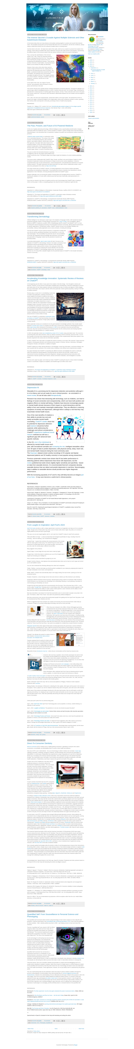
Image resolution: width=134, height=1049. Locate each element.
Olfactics (98, 44)
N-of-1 (38, 1022)
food (41, 734)
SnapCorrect (78, 793)
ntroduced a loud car (42, 651)
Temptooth (37, 822)
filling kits (63, 819)
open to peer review (46, 241)
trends (66, 207)
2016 (91, 98)
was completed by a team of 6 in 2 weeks (53, 333)
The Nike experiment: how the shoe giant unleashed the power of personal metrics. (54, 991)
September (93, 67)
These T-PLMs (63, 221)
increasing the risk (58, 446)
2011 (91, 108)
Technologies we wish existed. (41, 711)
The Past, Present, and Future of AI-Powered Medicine (50, 126)
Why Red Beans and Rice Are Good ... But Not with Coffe (48, 995)
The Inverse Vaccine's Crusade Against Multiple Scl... (98, 70)
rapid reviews (33, 327)
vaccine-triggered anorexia (69, 973)
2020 (91, 90)
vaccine (42, 117)
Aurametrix (100, 36)
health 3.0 (46, 905)
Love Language (65, 664)
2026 (91, 60)
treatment (33, 426)
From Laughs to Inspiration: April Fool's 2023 (46, 525)
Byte (54, 793)
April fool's (33, 734)
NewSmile (63, 793)
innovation (39, 378)
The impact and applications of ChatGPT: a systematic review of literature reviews (55, 369)
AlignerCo (57, 793)
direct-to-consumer (40, 905)
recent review (31, 395)
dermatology (44, 269)
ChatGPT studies (41, 421)
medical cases (99, 49)
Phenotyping (43, 1022)
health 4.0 (51, 905)
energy (37, 734)
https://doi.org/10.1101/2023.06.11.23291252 (64, 200)
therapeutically (56, 395)
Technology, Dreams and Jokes (42, 720)
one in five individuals (42, 442)
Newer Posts (30, 1028)
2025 (91, 62)
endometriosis (30, 975)
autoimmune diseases (35, 117)
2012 (91, 106)
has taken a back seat (51, 978)
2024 (91, 64)
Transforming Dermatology (38, 217)
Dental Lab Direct (50, 824)
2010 (91, 110)
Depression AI (33, 387)
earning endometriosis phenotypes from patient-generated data (60, 1004)
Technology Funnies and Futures (42, 716)
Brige (43, 822)
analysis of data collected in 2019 (42, 795)
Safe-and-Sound (31, 820)
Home (56, 1028)
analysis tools (80, 958)
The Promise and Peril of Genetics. (40, 1008)
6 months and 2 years (37, 325)
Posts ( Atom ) (36, 1031)
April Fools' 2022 (38, 703)
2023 (91, 66)
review (48, 269)
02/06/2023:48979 (31, 262)
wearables (52, 516)
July (92, 73)
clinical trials (33, 1022)
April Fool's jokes (31, 528)
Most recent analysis (36, 802)
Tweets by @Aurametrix (93, 118)
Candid (44, 783)
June (92, 75)
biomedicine (44, 207)
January (93, 83)
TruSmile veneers (64, 827)
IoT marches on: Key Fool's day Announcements (46, 725)
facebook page (96, 50)
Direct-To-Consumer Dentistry (39, 743)
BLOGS (90, 44)
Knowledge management (47, 378)
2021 (91, 88)
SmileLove (69, 793)
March (92, 81)
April (92, 79)
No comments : (47, 114)
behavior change (36, 516)
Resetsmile (68, 822)
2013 (91, 104)
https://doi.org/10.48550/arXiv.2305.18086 (50, 196)
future (53, 207)
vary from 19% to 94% (46, 841)
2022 (91, 86)
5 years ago (78, 751)
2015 (91, 100)
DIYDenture (51, 820)
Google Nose (38, 587)
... (77, 722)
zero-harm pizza (50, 620)
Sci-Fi (95, 46)
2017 (91, 96)
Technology (90, 46)
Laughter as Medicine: (39, 708)
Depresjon (33, 453)
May (92, 77)
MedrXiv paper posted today (35, 136)
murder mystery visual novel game (36, 675)
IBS (102, 44)
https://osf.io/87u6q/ (51, 166)
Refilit (41, 820)
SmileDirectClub (35, 783)
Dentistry (33, 905)
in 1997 (55, 327)
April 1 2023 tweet (58, 613)
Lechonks (37, 683)
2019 (91, 92)
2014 (91, 102)
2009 (91, 112)
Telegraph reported (32, 625)
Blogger (75, 1045)
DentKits (59, 825)
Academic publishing (35, 207)
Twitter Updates (91, 52)
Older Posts (81, 1028)
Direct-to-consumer (32, 746)
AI (40, 207)
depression (47, 516)
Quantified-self (49, 1022)
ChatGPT (50, 207)
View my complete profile (94, 54)
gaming (43, 734)
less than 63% (38, 842)
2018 (91, 94)
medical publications (59, 207)
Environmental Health (93, 47)
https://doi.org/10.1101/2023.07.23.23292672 (38, 191)
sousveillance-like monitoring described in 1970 (58, 921)
